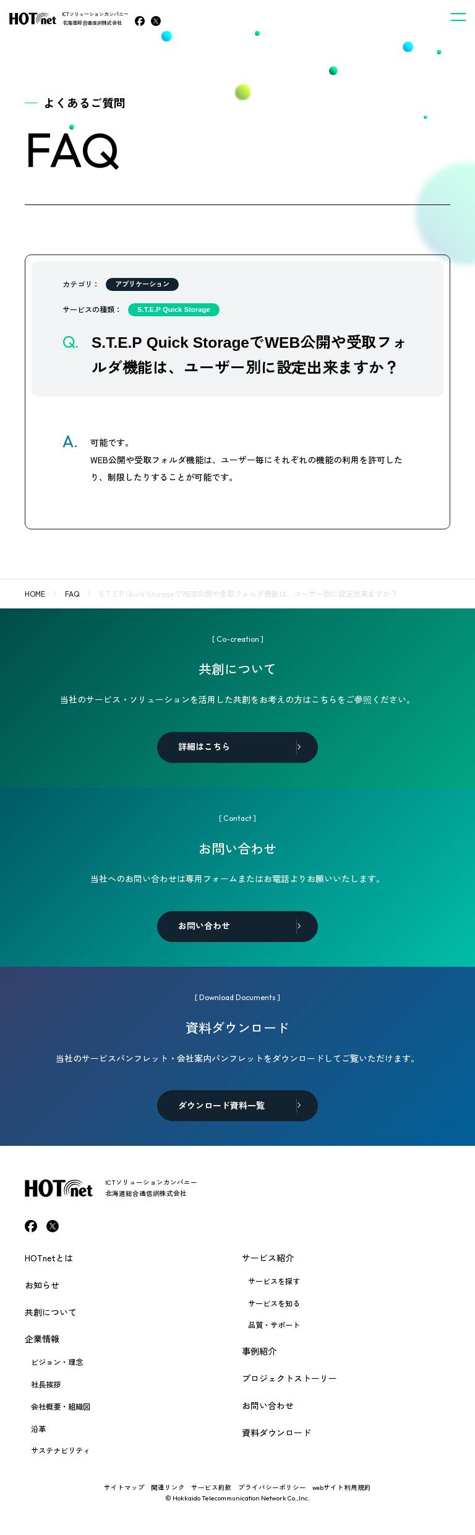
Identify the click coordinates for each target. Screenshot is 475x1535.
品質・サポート (274, 1325)
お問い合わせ (268, 1405)
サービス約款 (211, 1487)
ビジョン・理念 (57, 1362)
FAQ (72, 593)
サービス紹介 (268, 1257)
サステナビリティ (60, 1450)
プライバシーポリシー (272, 1487)
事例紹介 (259, 1351)
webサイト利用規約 (341, 1487)
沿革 (38, 1428)
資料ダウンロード (276, 1432)
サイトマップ (124, 1487)
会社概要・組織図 (60, 1406)
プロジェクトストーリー (289, 1378)
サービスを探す (274, 1281)
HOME (35, 593)
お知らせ (42, 1285)
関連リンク (168, 1487)
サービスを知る (274, 1303)
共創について (51, 1312)
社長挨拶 (46, 1384)
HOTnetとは (49, 1257)
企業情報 (42, 1338)
